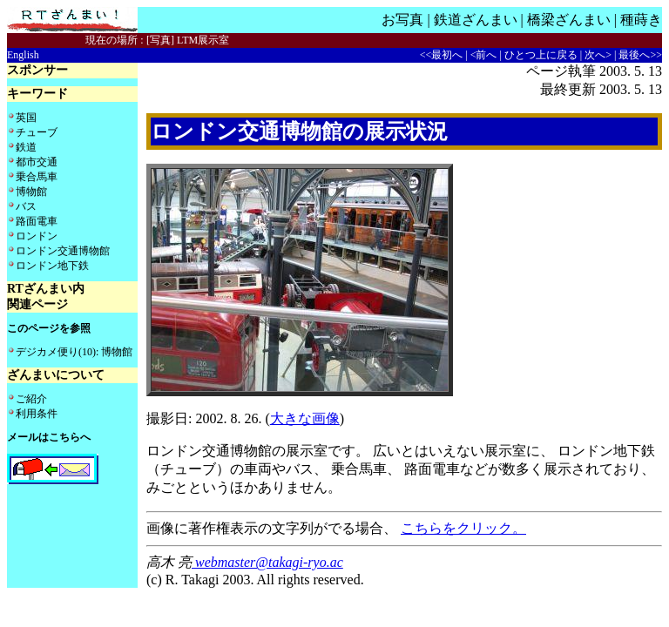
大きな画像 (305, 418)
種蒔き (641, 19)
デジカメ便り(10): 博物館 (74, 352)
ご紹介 (31, 399)
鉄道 (26, 147)
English (23, 55)
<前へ (483, 55)
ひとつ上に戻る (541, 55)
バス (26, 206)
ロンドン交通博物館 (63, 251)
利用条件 (36, 414)
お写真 (402, 19)
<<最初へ (441, 55)
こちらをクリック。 (463, 528)
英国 (26, 117)
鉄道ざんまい (475, 19)
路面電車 (36, 221)
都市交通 (36, 162)
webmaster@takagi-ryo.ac (267, 562)
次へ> (598, 55)
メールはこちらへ (49, 437)
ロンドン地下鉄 (52, 266)
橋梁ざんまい (569, 19)
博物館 (31, 191)
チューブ (36, 132)
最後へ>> (640, 55)
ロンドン (36, 236)
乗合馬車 (36, 177)
